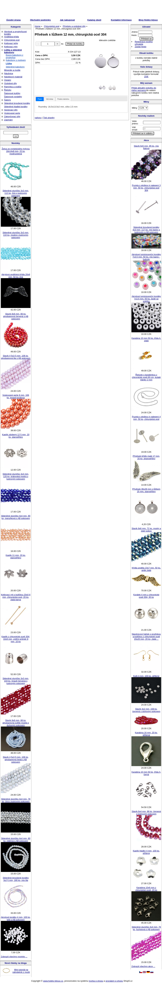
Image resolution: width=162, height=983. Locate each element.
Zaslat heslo (140, 46)
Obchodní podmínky (40, 20)
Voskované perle (12, 113)
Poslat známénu (63, 99)
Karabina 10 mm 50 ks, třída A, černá (146, 773)
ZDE (146, 76)
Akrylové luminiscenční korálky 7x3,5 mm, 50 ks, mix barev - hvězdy (146, 257)
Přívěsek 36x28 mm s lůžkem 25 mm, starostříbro (146, 490)
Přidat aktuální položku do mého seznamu (143, 89)
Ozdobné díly (10, 83)
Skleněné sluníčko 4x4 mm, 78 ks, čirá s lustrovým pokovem (15, 800)
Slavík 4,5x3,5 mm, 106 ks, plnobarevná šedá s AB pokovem (16, 759)
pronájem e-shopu (114, 981)
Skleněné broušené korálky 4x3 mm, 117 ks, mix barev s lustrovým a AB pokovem (146, 229)
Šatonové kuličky (12, 93)
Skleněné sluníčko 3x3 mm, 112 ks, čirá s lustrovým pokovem (16, 193)
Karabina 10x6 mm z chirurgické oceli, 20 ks (146, 888)
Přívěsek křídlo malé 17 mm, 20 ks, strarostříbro (146, 457)
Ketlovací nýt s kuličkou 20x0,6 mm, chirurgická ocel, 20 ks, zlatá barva (15, 597)
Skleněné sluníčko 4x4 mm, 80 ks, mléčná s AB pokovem (15, 839)
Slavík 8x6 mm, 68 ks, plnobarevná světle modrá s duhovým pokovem (15, 723)
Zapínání (8, 120)
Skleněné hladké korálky (15, 106)
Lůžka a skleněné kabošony (13, 51)
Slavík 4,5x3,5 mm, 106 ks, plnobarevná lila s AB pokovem (15, 356)
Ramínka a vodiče (12, 86)
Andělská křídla (11, 36)
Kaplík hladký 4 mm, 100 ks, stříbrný (146, 852)
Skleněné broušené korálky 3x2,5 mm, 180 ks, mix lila (16, 879)
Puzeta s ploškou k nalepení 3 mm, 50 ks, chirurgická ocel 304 (146, 188)
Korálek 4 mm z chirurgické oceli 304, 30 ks (146, 595)
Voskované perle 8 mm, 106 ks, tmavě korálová (15, 396)
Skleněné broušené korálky (17, 103)
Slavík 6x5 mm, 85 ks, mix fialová (146, 147)
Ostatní (7, 80)
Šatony (7, 100)
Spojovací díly (11, 110)
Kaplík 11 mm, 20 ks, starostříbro (16, 556)
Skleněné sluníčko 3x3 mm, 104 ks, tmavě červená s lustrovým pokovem (16, 681)
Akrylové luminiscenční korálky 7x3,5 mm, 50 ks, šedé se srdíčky (146, 298)
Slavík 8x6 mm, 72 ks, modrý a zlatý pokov (146, 529)
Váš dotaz (49, 99)
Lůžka (9, 63)
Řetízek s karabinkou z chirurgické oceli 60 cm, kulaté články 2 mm (146, 377)
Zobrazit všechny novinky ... (14, 956)
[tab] (40, 99)
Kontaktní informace (121, 20)
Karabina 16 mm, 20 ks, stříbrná (146, 733)
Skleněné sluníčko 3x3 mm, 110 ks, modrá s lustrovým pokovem (16, 235)
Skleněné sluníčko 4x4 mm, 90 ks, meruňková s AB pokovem (15, 517)
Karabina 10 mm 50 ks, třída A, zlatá (146, 339)
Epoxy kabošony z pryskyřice (14, 56)
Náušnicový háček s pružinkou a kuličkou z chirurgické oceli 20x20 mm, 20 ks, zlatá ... (146, 636)
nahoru (38, 117)
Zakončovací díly (12, 116)
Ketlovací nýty (11, 46)
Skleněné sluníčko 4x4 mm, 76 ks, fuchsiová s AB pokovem (146, 928)
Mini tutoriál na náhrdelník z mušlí (21, 970)
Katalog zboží (94, 20)
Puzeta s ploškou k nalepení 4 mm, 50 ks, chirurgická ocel (146, 417)
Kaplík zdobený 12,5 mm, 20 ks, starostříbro (15, 435)
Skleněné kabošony (15, 67)
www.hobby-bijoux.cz (53, 981)
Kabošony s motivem (16, 60)
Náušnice (8, 73)
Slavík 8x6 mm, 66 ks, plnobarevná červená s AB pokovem (15, 316)
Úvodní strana (13, 20)
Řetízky (7, 90)
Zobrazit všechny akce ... (143, 966)
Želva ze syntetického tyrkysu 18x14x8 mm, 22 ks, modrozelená (16, 151)
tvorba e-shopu (96, 981)
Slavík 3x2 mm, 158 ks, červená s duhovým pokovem (146, 710)
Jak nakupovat (67, 20)
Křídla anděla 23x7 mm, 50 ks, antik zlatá (146, 569)
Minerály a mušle (12, 70)
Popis (40, 99)
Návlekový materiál (13, 77)
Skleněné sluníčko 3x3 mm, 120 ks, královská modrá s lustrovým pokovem (16, 476)
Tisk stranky (49, 117)
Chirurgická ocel (12, 40)
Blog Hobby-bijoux (148, 20)
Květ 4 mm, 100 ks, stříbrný (146, 676)
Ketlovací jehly (11, 43)
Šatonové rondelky (13, 96)
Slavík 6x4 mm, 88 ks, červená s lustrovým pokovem (146, 812)
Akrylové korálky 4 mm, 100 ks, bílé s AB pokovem (16, 918)
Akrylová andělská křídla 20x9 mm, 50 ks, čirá (15, 275)
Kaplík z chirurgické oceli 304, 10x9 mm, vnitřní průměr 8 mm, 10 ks (15, 639)
